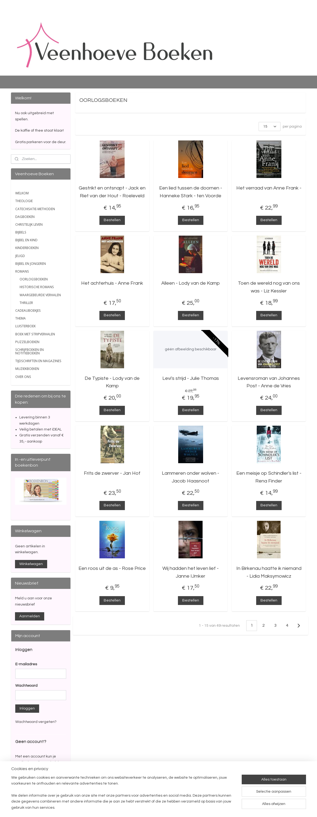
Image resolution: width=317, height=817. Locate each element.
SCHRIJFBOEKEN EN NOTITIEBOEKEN (29, 351)
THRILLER (26, 302)
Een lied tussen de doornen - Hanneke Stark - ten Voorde (190, 191)
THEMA (20, 318)
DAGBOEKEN (25, 216)
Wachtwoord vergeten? (36, 722)
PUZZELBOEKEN (27, 342)
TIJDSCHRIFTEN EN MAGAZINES (38, 361)
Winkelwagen (31, 564)
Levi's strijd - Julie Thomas (190, 378)
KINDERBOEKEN (27, 248)
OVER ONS (23, 376)
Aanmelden (29, 616)
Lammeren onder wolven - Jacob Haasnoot (190, 477)
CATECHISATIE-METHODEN (35, 209)
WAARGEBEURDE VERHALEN (40, 295)
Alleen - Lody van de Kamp (190, 283)
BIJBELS (20, 232)
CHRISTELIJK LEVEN (29, 224)
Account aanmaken (37, 787)
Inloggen (27, 708)
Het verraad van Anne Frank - (268, 188)
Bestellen (112, 220)
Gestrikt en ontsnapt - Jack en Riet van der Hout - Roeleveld (112, 191)
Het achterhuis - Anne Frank (112, 283)
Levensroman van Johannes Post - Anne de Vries (269, 382)
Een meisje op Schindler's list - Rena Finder (268, 477)
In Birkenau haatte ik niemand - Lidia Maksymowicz (268, 572)
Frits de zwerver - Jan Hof (112, 473)
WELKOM (22, 193)
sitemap (179, 807)
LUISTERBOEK (25, 326)
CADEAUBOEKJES (28, 310)
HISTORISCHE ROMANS (37, 287)
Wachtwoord (26, 686)
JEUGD (20, 256)
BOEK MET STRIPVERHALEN (35, 334)
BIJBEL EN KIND (26, 240)
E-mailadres (26, 664)
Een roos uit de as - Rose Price (112, 568)
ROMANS (22, 271)
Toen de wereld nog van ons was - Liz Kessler (269, 287)
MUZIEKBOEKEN (27, 368)
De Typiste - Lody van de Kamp (112, 382)
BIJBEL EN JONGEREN (30, 263)
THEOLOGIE (24, 201)
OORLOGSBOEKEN (34, 279)
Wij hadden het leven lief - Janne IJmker (190, 572)
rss (189, 807)
